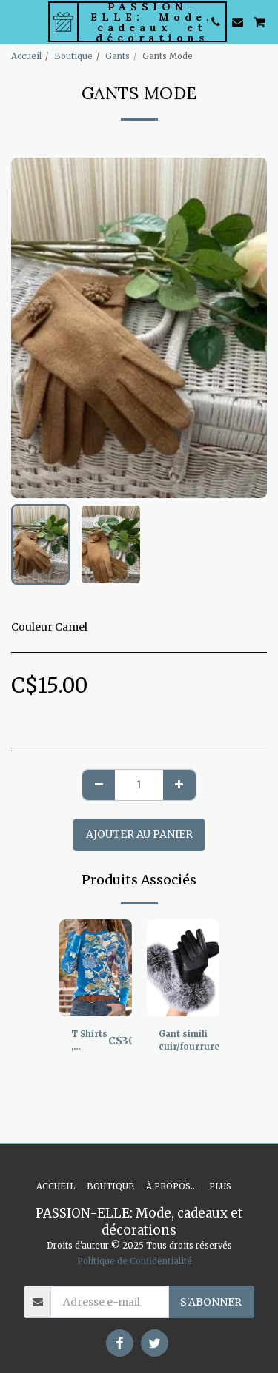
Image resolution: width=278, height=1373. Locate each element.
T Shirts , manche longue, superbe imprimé (89, 1041)
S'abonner (211, 1302)
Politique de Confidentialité (134, 1261)
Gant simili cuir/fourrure (189, 1040)
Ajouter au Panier (139, 834)
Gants (117, 56)
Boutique (73, 56)
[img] (95, 967)
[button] (16, 21)
